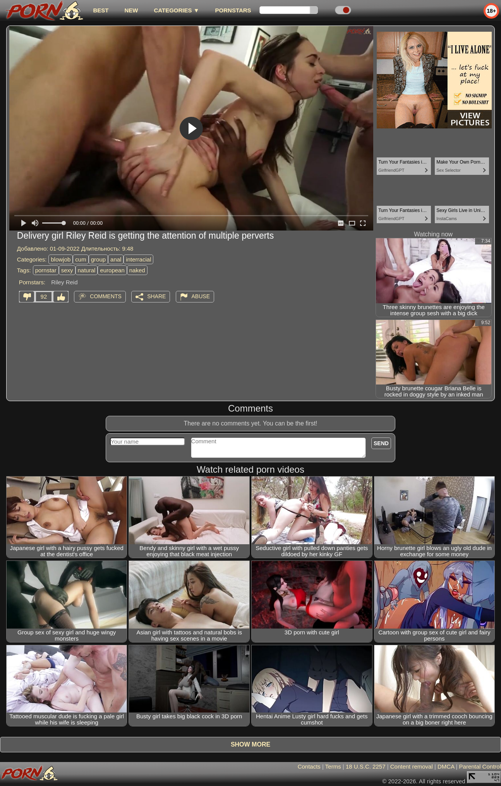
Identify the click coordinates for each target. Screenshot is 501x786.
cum (80, 259)
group (98, 259)
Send (381, 443)
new (131, 10)
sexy (67, 270)
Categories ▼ (176, 10)
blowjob (60, 259)
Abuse (201, 296)
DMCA (446, 766)
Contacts (309, 766)
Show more (250, 744)
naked (137, 270)
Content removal (411, 766)
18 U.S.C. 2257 (366, 766)
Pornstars (233, 10)
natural (87, 270)
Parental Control (480, 766)
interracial (138, 259)
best (100, 10)
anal (115, 259)
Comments (106, 296)
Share (156, 296)
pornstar (46, 270)
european (112, 270)
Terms (333, 766)
